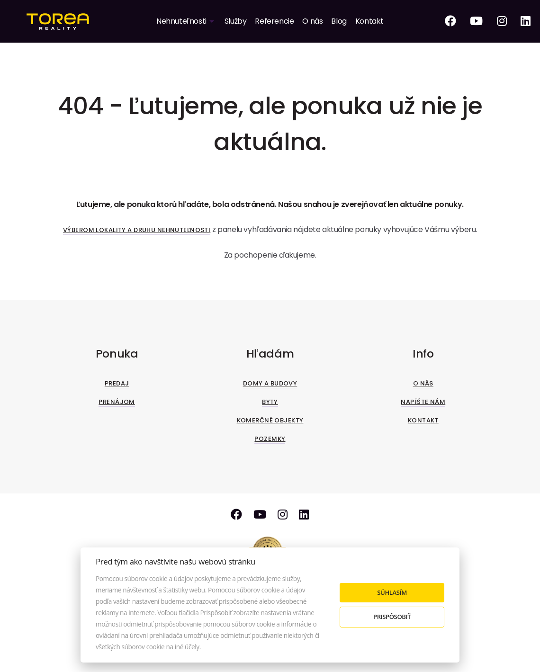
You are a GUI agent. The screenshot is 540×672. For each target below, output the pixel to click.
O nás (312, 21)
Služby (236, 21)
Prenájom (117, 401)
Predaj (117, 383)
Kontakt (369, 21)
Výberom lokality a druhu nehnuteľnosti (136, 229)
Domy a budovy (270, 383)
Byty (270, 401)
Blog (338, 21)
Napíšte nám (423, 401)
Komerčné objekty (270, 420)
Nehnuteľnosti (181, 21)
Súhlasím (392, 592)
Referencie (274, 21)
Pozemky (269, 438)
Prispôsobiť (392, 616)
